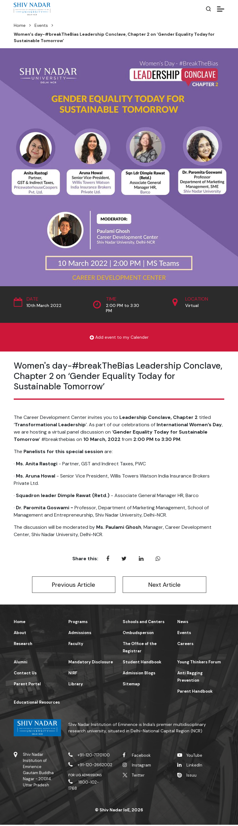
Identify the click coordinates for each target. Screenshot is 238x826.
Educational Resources (37, 703)
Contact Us (25, 674)
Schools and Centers (143, 623)
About (20, 634)
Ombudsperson (138, 634)
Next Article (164, 585)
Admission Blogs (139, 674)
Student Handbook (142, 663)
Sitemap (131, 685)
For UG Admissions (85, 776)
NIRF (72, 674)
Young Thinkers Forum (199, 663)
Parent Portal (27, 685)
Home (20, 25)
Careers (185, 644)
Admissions (79, 634)
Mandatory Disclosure (90, 663)
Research (23, 644)
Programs (78, 623)
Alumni (20, 663)
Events (41, 25)
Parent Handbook (195, 692)
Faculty (75, 644)
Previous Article (73, 585)
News (182, 623)
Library (75, 685)
